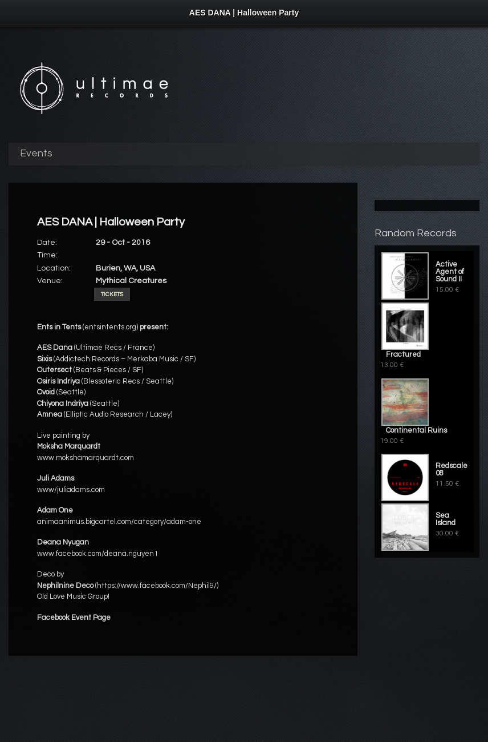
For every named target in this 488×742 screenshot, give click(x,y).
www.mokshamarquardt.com (85, 458)
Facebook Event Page (74, 618)
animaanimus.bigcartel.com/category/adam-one (119, 522)
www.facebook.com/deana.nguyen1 (97, 554)
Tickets (112, 294)
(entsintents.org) (110, 327)
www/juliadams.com (71, 490)
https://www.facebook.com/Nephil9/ (157, 586)
